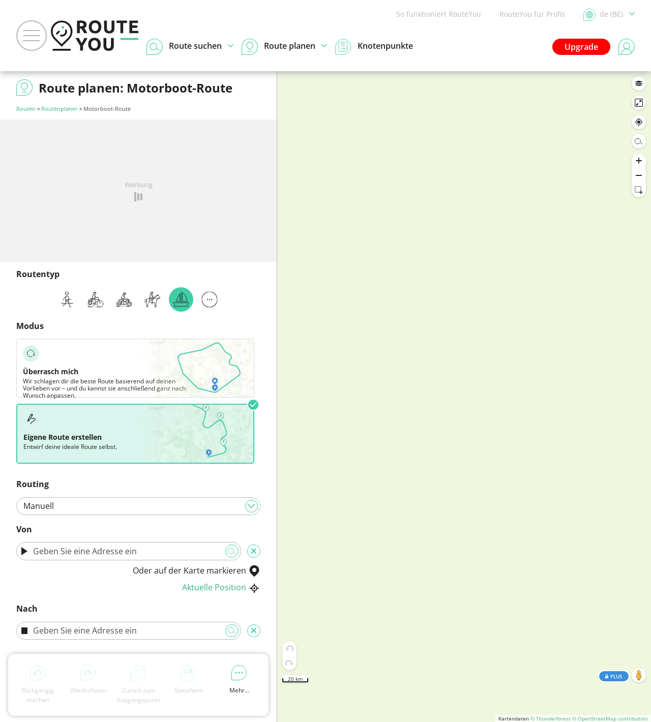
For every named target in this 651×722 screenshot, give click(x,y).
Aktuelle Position (221, 587)
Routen (26, 108)
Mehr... (239, 680)
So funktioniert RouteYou (438, 14)
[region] (464, 396)
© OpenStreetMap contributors (610, 718)
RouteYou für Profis (532, 14)
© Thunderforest (550, 718)
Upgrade (581, 46)
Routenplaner (59, 108)
